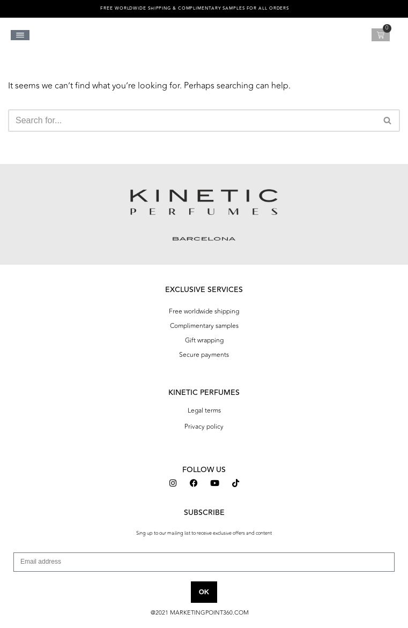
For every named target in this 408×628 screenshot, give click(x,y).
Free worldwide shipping (204, 311)
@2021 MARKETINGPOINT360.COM (200, 612)
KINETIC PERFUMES (204, 393)
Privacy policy (204, 426)
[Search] (192, 120)
